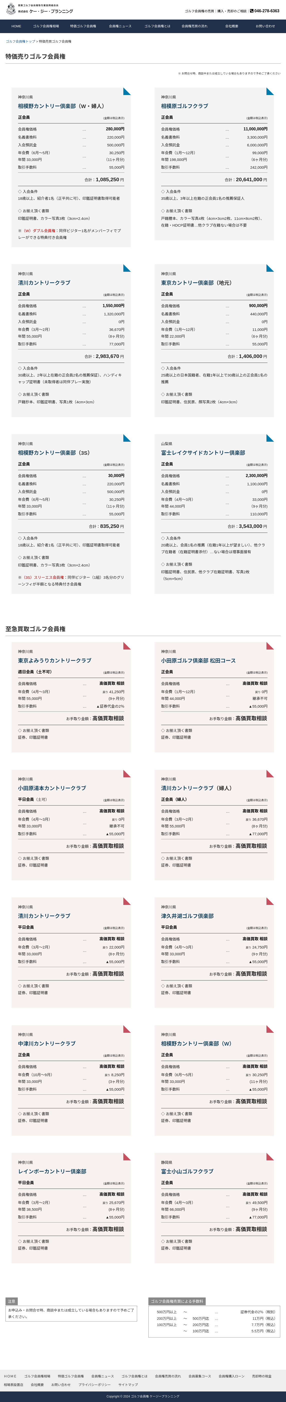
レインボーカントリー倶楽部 (52, 1171)
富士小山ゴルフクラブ (187, 1171)
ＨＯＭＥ (10, 1376)
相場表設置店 (13, 1385)
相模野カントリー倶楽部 (47, 106)
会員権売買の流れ (195, 26)
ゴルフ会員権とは (157, 26)
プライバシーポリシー (94, 1385)
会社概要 (231, 26)
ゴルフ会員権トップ (20, 41)
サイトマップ (128, 1385)
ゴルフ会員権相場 (46, 26)
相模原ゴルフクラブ (184, 106)
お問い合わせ (265, 26)
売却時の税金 (261, 1376)
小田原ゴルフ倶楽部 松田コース (198, 661)
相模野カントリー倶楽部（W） (197, 1044)
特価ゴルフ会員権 (83, 26)
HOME (16, 26)
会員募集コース (199, 1376)
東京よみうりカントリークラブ (55, 661)
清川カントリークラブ (45, 283)
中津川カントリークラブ (47, 1044)
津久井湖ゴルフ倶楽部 (187, 916)
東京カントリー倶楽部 (187, 283)
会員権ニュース (120, 26)
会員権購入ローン (231, 1376)
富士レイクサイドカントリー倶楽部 (203, 453)
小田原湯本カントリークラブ (52, 788)
